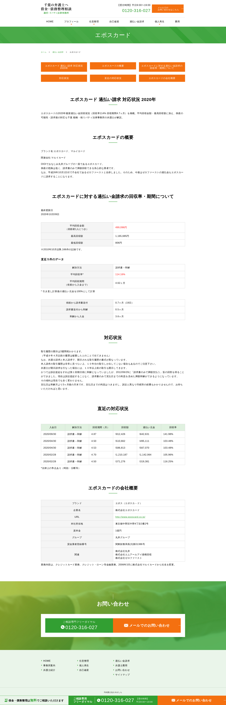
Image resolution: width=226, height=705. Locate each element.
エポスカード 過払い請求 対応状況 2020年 (64, 67)
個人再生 (159, 21)
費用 (177, 21)
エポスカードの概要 (113, 66)
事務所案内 (49, 665)
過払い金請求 (137, 21)
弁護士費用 (121, 665)
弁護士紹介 (49, 670)
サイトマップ (122, 674)
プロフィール (71, 21)
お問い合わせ (122, 670)
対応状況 (64, 78)
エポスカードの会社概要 (162, 78)
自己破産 (114, 21)
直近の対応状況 (113, 78)
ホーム (43, 52)
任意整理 (94, 21)
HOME (50, 21)
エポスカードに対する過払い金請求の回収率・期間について (162, 67)
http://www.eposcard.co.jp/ (130, 517)
